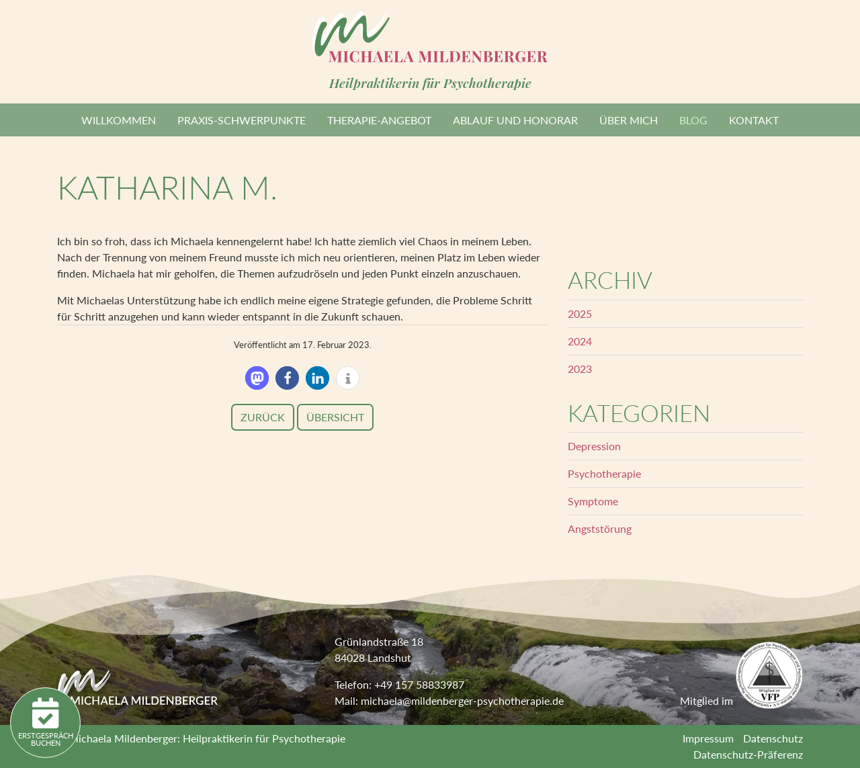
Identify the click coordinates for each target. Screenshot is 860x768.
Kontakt (754, 120)
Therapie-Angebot (379, 120)
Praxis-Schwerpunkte (241, 120)
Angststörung (600, 528)
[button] (257, 378)
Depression (594, 445)
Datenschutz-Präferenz (748, 754)
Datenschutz (773, 738)
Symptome (593, 501)
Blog (693, 120)
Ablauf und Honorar (515, 120)
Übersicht (335, 417)
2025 (580, 313)
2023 (580, 368)
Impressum (708, 738)
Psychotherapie (604, 473)
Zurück (263, 417)
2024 (580, 341)
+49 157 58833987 (419, 684)
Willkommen (118, 120)
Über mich (628, 120)
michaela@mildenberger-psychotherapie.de (462, 700)
